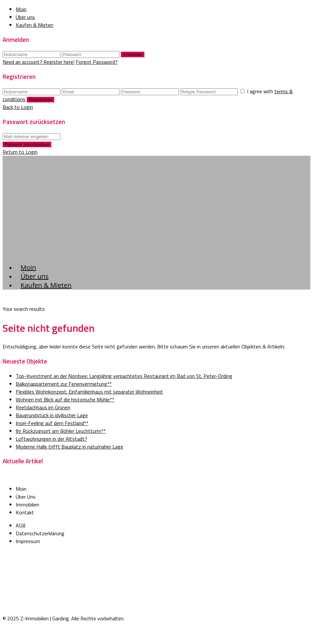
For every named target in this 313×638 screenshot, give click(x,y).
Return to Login (20, 152)
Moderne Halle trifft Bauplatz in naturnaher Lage (69, 447)
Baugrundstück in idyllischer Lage (52, 415)
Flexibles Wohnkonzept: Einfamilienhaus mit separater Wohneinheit (89, 392)
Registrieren (40, 99)
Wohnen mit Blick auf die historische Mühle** (65, 399)
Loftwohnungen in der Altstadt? (51, 439)
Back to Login (18, 107)
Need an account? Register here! (38, 62)
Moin (21, 9)
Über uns (25, 17)
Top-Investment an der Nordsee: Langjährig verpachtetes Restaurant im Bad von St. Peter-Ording (124, 376)
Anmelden (132, 54)
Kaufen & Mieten (34, 25)
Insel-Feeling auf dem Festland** (52, 423)
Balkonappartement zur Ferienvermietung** (64, 384)
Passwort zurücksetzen (27, 144)
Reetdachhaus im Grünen (43, 407)
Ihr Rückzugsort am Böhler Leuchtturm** (61, 431)
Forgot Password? (97, 62)
